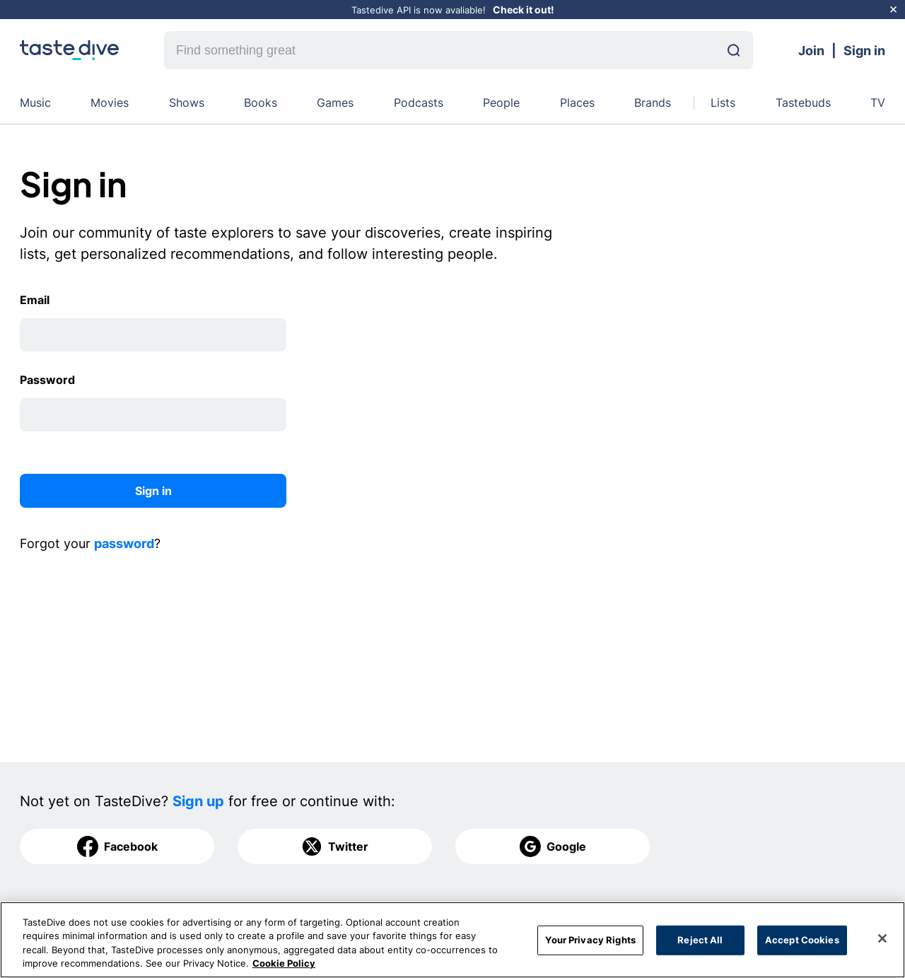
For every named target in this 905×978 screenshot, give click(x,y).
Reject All (700, 939)
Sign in (864, 50)
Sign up (198, 801)
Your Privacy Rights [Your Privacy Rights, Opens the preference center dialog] (590, 939)
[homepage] (69, 50)
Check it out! (523, 10)
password (124, 543)
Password (47, 380)
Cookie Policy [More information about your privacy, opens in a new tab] (283, 964)
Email (34, 300)
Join (811, 50)
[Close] (882, 938)
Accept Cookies (802, 939)
